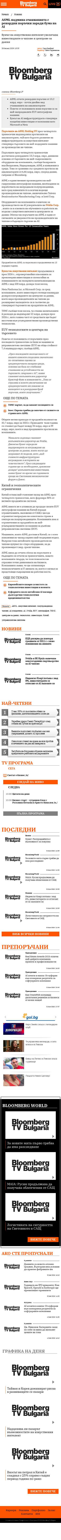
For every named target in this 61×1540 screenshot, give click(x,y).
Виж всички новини (30, 934)
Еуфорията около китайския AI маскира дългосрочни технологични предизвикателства (30, 595)
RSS (37, 1514)
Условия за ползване (12, 1520)
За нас (51, 1510)
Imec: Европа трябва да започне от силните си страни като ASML (33, 412)
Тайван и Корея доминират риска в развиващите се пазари (31, 1390)
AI (24, 611)
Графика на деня (23, 1351)
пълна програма (30, 813)
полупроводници (44, 606)
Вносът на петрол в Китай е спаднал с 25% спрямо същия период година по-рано (28, 1475)
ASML (14, 606)
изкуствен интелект (27, 606)
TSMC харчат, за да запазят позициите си (30, 405)
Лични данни (33, 1520)
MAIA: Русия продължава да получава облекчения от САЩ (40, 878)
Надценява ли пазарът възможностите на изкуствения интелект (30, 1432)
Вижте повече (43, 1239)
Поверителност (24, 1520)
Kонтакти (27, 1514)
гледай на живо (30, 782)
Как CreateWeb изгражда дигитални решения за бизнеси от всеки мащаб (42, 997)
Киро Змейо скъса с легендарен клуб (30, 1029)
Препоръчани (25, 947)
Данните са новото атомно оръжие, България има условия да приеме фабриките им (41, 1267)
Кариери (11, 1510)
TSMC (52, 611)
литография (43, 611)
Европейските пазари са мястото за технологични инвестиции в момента (29, 586)
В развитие (28, 1260)
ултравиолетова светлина (13, 620)
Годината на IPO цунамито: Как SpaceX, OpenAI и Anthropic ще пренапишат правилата (41, 1288)
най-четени (17, 703)
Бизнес (28, 836)
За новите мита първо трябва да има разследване (42, 859)
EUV (35, 611)
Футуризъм (28, 1302)
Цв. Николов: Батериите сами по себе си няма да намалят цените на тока (40, 1330)
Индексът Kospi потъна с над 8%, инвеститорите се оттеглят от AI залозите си (41, 899)
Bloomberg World (32, 855)
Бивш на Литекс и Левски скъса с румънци (30, 1063)
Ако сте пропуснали (27, 1253)
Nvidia (29, 611)
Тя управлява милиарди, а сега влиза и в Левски (29, 1046)
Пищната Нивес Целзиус (26, 1080)
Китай (46, 615)
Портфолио (38, 1510)
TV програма (17, 762)
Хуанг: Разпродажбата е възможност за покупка (37, 840)
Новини (11, 628)
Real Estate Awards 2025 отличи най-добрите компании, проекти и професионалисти (41, 959)
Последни (19, 829)
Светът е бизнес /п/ (16, 775)
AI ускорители (15, 611)
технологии (25, 615)
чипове (5, 611)
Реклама (24, 1510)
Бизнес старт (28, 1281)
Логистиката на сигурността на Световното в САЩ (42, 917)
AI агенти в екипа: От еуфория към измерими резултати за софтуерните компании (41, 978)
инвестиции (36, 615)
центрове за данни (10, 615)
